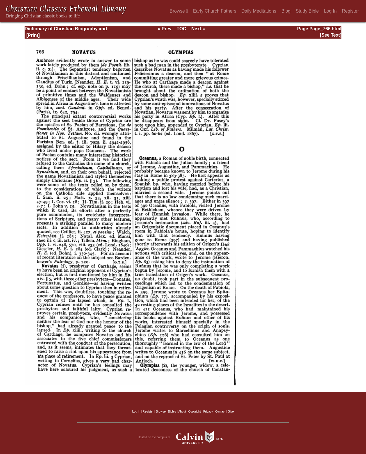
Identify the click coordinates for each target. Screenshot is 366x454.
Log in (136, 411)
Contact (220, 411)
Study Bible (307, 11)
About (182, 411)
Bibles (172, 411)
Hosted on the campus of (183, 437)
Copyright (194, 411)
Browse (179, 11)
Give (231, 411)
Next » (198, 28)
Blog (286, 11)
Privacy (208, 411)
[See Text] (330, 35)
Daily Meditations (258, 11)
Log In (330, 11)
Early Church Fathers (214, 11)
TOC (181, 28)
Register (350, 11)
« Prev (165, 28)
